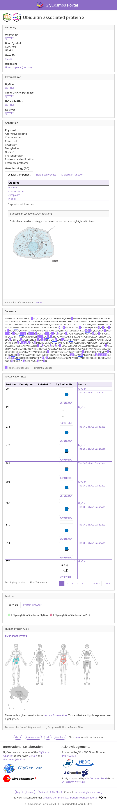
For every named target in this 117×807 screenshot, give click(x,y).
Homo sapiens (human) (18, 67)
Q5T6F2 (9, 38)
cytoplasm (14, 195)
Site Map (56, 792)
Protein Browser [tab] (32, 605)
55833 (8, 59)
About (18, 737)
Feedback (60, 737)
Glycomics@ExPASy (14, 759)
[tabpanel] (58, 237)
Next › (96, 583)
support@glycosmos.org (88, 792)
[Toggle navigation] (111, 5)
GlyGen (82, 388)
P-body (12, 198)
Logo (18, 792)
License (30, 792)
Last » (106, 583)
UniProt (38, 302)
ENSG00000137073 (16, 636)
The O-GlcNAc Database (91, 392)
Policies (42, 792)
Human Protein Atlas (55, 715)
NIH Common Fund (96, 778)
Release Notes (33, 737)
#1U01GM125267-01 (73, 782)
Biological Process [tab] (46, 174)
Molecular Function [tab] (72, 174)
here (77, 737)
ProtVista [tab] (13, 605)
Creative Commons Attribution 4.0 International (74, 797)
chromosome (16, 191)
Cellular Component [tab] (19, 174)
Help (48, 737)
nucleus (12, 187)
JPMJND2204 (69, 756)
